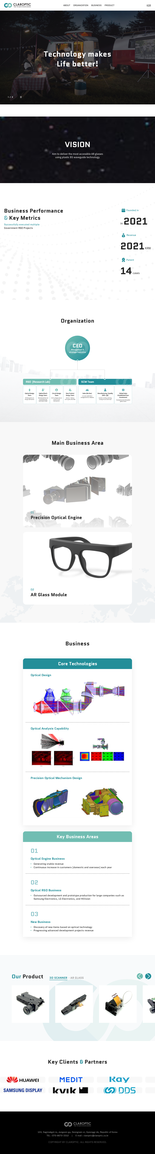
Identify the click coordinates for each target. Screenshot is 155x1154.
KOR (149, 5)
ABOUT (66, 5)
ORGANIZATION (80, 5)
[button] (140, 976)
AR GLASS (77, 978)
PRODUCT (109, 5)
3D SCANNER (58, 978)
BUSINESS (96, 5)
